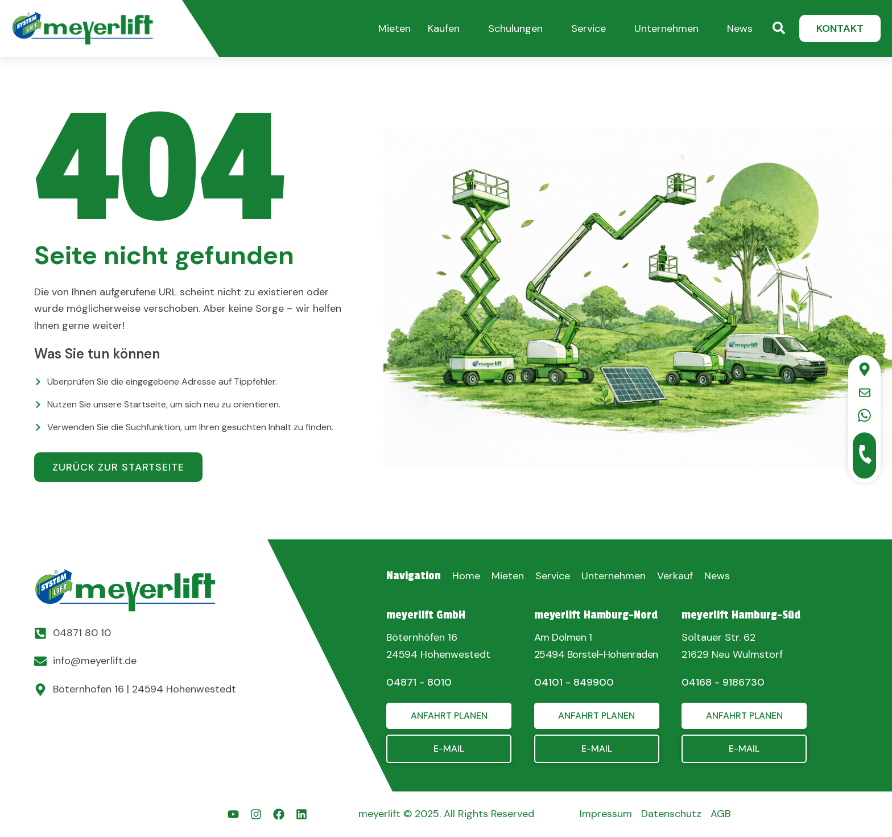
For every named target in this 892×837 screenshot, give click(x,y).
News (740, 28)
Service (588, 28)
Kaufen (444, 28)
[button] (394, 27)
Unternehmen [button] (666, 28)
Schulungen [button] (515, 28)
